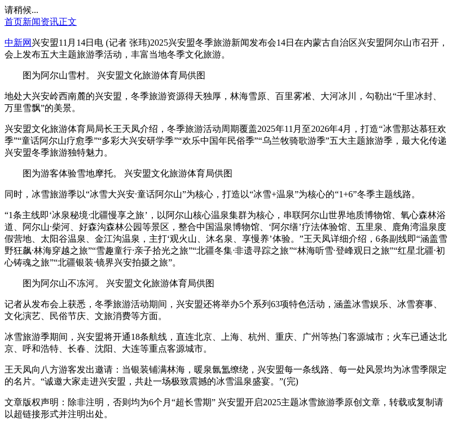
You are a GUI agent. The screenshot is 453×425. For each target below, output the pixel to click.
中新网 (18, 42)
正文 (68, 21)
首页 (14, 21)
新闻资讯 (41, 21)
